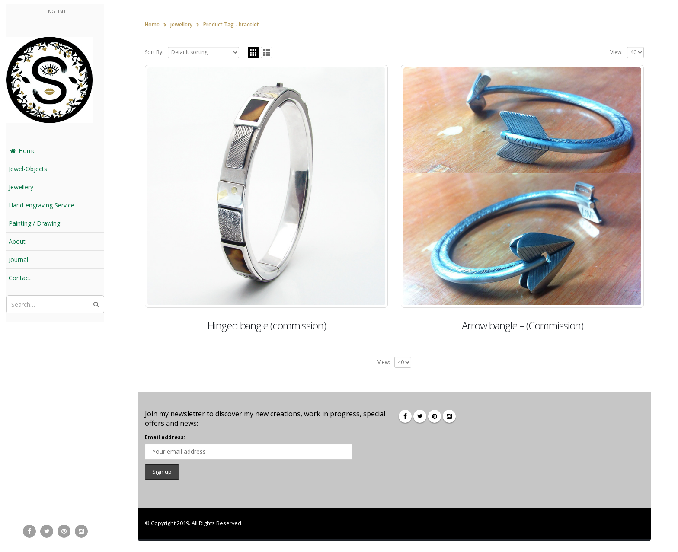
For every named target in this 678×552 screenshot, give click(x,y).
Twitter (419, 416)
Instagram (449, 416)
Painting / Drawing (34, 223)
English (55, 11)
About (17, 241)
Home (22, 151)
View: (616, 52)
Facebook (405, 416)
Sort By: (154, 52)
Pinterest (434, 416)
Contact (20, 278)
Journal (18, 259)
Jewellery (21, 187)
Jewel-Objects (28, 169)
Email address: (165, 437)
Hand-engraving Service (41, 205)
